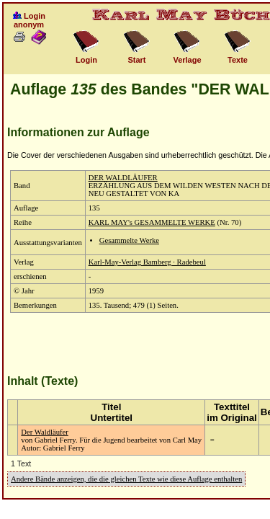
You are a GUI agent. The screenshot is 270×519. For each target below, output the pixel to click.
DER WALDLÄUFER (123, 178)
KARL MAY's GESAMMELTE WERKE (152, 222)
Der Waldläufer (44, 432)
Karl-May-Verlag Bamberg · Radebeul (147, 262)
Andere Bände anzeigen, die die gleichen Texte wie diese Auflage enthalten (126, 479)
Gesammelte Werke (129, 240)
